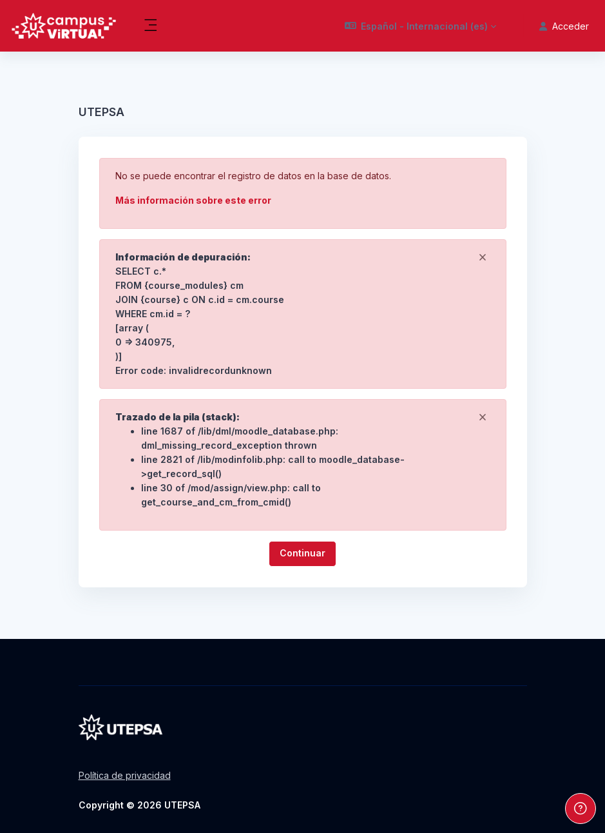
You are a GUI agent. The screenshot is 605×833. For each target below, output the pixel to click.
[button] (421, 25)
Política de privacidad (125, 775)
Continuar (302, 552)
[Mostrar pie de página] (580, 808)
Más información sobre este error (193, 200)
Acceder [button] (564, 26)
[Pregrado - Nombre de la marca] (64, 26)
